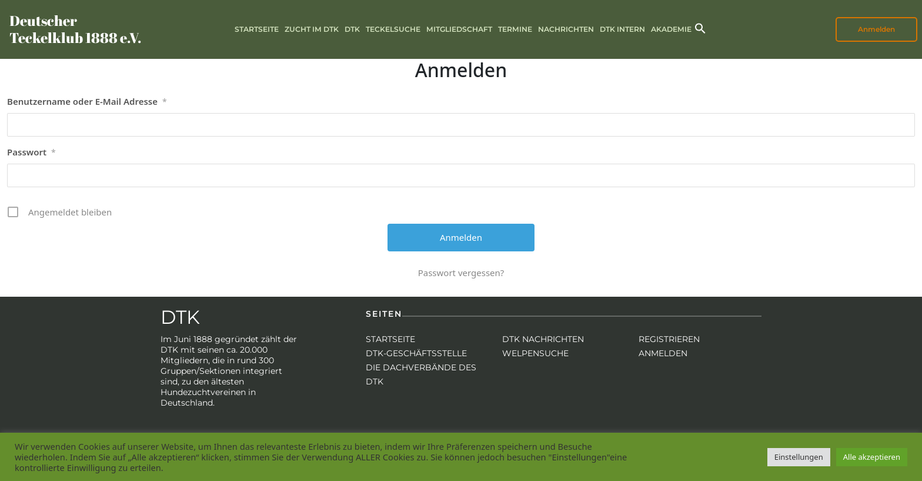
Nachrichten (566, 29)
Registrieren (669, 339)
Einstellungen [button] (798, 457)
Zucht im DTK (312, 29)
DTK (352, 29)
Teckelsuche (393, 29)
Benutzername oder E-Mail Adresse (87, 101)
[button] (700, 27)
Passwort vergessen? (461, 272)
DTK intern (622, 29)
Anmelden (876, 29)
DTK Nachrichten (543, 339)
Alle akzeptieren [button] (871, 457)
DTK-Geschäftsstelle (416, 353)
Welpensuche (535, 353)
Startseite (257, 29)
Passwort (31, 152)
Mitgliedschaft (459, 29)
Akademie (671, 29)
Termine (515, 29)
